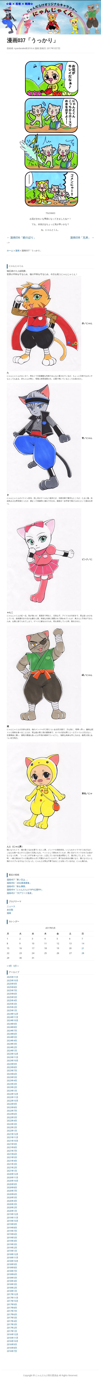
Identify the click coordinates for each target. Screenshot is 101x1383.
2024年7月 (12, 1030)
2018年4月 (12, 1280)
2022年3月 (12, 1124)
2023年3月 (12, 1083)
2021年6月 (12, 1154)
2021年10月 (12, 1140)
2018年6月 (12, 1274)
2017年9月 (12, 1304)
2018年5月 (12, 1277)
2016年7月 (12, 1351)
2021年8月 (12, 1147)
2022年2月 (12, 1127)
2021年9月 (12, 1144)
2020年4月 (12, 1200)
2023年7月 (12, 1070)
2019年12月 (12, 1214)
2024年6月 (12, 1033)
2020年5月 (12, 1197)
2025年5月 (12, 997)
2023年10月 (12, 1060)
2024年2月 (12, 1047)
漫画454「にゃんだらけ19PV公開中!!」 (25, 889)
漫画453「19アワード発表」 (20, 893)
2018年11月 (12, 1257)
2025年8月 (12, 987)
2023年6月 (12, 1073)
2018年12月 (12, 1254)
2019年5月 (12, 1237)
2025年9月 (12, 983)
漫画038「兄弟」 (82, 237)
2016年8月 (12, 1347)
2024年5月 (12, 1037)
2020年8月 (12, 1187)
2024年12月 (12, 1013)
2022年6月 (12, 1113)
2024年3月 (12, 1043)
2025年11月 (12, 977)
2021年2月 (12, 1167)
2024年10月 (12, 1020)
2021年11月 (12, 1137)
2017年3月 (12, 1324)
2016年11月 (12, 1337)
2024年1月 (12, 1050)
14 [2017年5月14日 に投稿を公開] (83, 943)
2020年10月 (12, 1180)
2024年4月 (12, 1040)
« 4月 (9, 965)
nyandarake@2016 (23, 48)
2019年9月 (12, 1224)
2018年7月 (12, 1271)
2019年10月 (12, 1220)
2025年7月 (12, 990)
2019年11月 (12, 1217)
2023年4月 (12, 1080)
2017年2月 (12, 1327)
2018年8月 (12, 1267)
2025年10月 (12, 980)
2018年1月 (12, 1290)
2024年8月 (12, 1027)
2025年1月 (12, 1010)
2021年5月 (12, 1157)
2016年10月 (12, 1341)
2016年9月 (12, 1344)
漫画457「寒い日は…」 (18, 879)
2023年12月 (12, 1053)
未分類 (10, 909)
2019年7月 (12, 1230)
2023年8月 (12, 1067)
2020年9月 (12, 1184)
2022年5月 (12, 1117)
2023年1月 (12, 1090)
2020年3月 (12, 1204)
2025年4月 (12, 1000)
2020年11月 (12, 1177)
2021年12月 (12, 1134)
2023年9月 (12, 1063)
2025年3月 (12, 1003)
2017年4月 (12, 1321)
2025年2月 (12, 1007)
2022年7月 (12, 1110)
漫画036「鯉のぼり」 (21, 237)
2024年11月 (12, 1017)
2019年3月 (12, 1244)
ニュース (11, 906)
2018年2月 (12, 1287)
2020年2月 (12, 1207)
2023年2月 (12, 1087)
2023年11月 (12, 1057)
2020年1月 (12, 1210)
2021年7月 (12, 1150)
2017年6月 (12, 1314)
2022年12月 (12, 1093)
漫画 (17, 250)
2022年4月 (12, 1120)
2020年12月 (12, 1174)
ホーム (10, 250)
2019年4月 (12, 1240)
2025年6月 (12, 993)
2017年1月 (12, 1331)
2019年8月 (12, 1227)
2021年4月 (12, 1160)
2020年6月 (12, 1194)
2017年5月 (12, 1317)
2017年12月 (12, 1294)
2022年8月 (12, 1107)
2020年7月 (12, 1190)
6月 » (16, 965)
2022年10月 (12, 1100)
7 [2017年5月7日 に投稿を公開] (82, 938)
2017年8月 (12, 1307)
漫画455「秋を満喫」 (17, 886)
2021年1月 (12, 1170)
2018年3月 (12, 1284)
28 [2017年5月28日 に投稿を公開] (83, 953)
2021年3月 (12, 1164)
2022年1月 (12, 1130)
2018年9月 (12, 1264)
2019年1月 (12, 1250)
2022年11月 (12, 1097)
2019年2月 (12, 1247)
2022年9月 (12, 1103)
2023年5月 (12, 1077)
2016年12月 (12, 1334)
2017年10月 (12, 1300)
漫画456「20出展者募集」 (19, 882)
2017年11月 (12, 1297)
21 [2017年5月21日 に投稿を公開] (83, 948)
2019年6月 (12, 1234)
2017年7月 (12, 1310)
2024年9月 (12, 1023)
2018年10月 (12, 1261)
